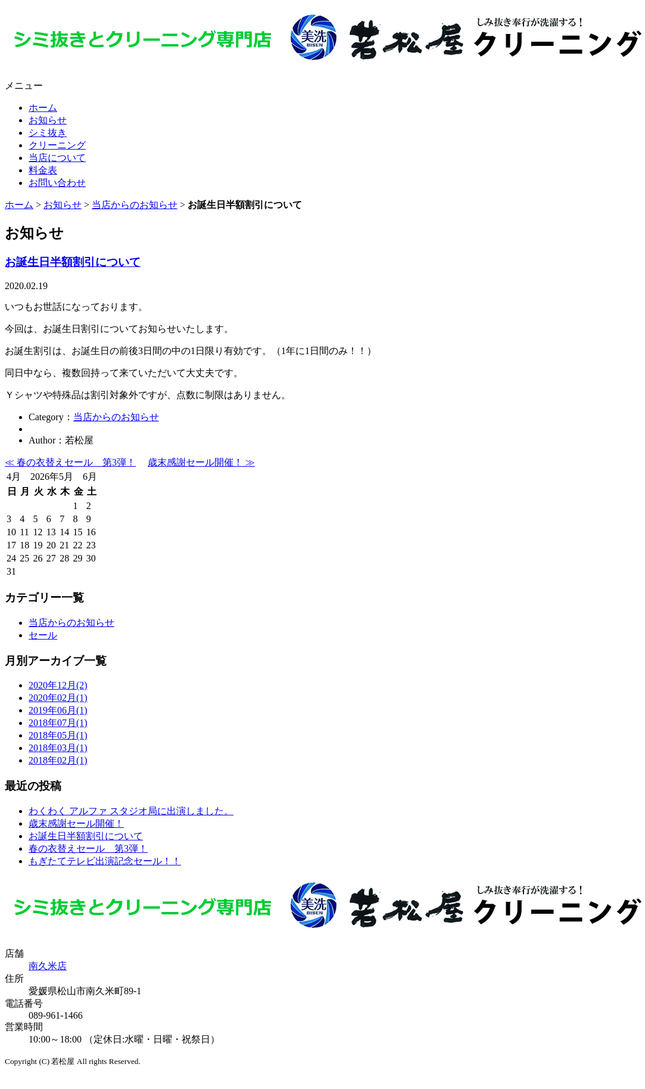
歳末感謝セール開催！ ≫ (201, 462)
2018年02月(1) (58, 760)
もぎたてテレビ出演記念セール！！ (105, 861)
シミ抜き (48, 133)
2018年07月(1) (58, 723)
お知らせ (48, 120)
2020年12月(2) (58, 685)
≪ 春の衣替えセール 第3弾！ (70, 462)
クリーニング (57, 145)
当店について (57, 158)
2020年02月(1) (58, 698)
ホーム (43, 108)
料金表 (43, 170)
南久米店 (48, 966)
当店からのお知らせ (134, 205)
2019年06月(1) (58, 710)
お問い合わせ (57, 183)
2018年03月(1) (58, 748)
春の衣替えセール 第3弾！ (88, 848)
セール (43, 635)
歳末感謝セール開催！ (76, 823)
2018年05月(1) (58, 735)
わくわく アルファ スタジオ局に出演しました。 (131, 811)
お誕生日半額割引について (73, 262)
